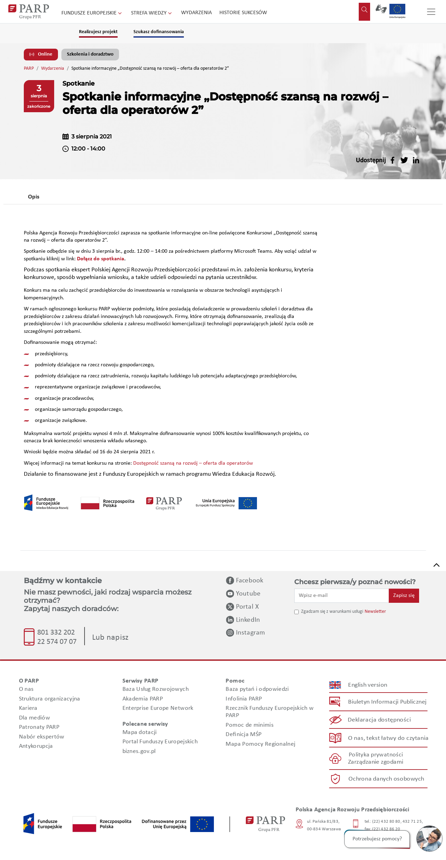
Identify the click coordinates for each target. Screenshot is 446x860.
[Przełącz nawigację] (431, 11)
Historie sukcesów (243, 13)
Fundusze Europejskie (92, 13)
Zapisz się (404, 595)
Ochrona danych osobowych (386, 779)
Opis (33, 197)
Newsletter (375, 611)
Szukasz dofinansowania (158, 32)
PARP (29, 68)
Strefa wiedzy (152, 13)
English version (367, 685)
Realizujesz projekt (98, 32)
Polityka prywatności (375, 755)
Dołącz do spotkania (100, 259)
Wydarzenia (196, 13)
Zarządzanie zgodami (375, 762)
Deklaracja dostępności (379, 720)
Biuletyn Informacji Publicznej (387, 702)
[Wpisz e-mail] (341, 595)
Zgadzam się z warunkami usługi (332, 611)
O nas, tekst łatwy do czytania (388, 738)
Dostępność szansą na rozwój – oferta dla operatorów (193, 463)
